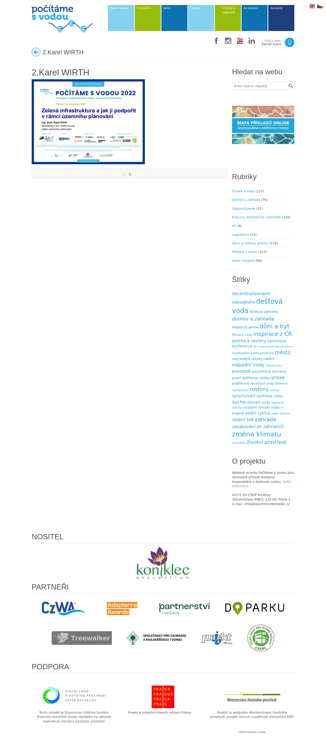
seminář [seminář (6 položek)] (274, 390)
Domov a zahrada (246, 200)
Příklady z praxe (244, 252)
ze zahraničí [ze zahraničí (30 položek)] (270, 426)
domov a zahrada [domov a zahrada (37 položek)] (253, 319)
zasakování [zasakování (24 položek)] (244, 426)
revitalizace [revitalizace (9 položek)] (240, 390)
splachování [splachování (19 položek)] (243, 396)
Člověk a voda (243, 191)
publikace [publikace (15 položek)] (240, 383)
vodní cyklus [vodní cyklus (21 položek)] (257, 413)
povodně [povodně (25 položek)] (241, 371)
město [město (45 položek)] (282, 352)
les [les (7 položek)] (255, 346)
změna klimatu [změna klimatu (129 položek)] (256, 434)
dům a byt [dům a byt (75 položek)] (275, 326)
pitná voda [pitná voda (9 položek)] (273, 365)
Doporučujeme (243, 208)
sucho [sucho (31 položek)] (239, 402)
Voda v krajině (243, 260)
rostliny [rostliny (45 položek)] (259, 389)
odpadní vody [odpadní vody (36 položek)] (248, 365)
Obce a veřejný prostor (250, 243)
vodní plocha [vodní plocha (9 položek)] (280, 413)
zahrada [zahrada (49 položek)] (265, 419)
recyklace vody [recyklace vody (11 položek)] (262, 383)
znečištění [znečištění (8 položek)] (239, 443)
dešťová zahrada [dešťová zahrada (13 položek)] (263, 312)
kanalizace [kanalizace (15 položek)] (276, 341)
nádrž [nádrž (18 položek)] (268, 358)
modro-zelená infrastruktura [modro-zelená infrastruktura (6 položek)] (275, 346)
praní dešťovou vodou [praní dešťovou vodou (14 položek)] (251, 378)
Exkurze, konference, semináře (256, 217)
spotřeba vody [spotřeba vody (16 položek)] (269, 396)
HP (234, 226)
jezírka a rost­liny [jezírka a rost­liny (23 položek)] (249, 340)
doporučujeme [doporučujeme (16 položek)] (245, 327)
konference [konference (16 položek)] (242, 346)
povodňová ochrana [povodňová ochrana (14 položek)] (269, 372)
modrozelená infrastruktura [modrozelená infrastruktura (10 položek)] (253, 353)
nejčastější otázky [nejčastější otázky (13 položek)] (247, 359)
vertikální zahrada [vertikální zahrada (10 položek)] (256, 407)
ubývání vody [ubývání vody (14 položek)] (258, 402)
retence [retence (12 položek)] (281, 383)
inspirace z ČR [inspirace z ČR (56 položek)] (273, 334)
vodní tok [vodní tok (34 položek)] (243, 419)
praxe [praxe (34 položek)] (278, 377)
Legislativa (240, 234)
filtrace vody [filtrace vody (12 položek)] (242, 335)
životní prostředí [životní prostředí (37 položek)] (266, 442)
